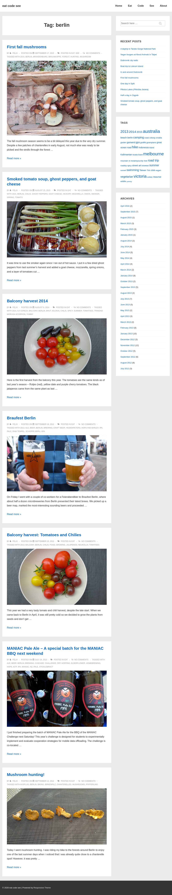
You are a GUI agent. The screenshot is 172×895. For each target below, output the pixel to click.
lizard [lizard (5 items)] (140, 155)
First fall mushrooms (26, 47)
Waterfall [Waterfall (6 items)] (157, 177)
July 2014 (125, 246)
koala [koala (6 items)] (135, 154)
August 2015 (126, 217)
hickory (67, 194)
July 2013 (125, 299)
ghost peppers (40, 194)
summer (78, 311)
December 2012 (128, 339)
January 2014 (127, 275)
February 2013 (127, 328)
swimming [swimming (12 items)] (133, 170)
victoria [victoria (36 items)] (140, 176)
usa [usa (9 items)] (153, 170)
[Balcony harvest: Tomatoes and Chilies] (44, 541)
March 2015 (126, 223)
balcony (33, 311)
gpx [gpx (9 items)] (138, 142)
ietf (15, 667)
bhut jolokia (52, 311)
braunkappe (55, 57)
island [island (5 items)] (151, 148)
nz (31, 667)
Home (118, 5)
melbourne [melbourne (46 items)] (153, 153)
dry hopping (63, 663)
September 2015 (128, 212)
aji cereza (22, 311)
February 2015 (127, 229)
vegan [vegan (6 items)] (158, 170)
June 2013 (125, 304)
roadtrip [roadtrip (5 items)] (124, 166)
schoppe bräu (33, 431)
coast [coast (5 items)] (146, 138)
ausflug (24, 784)
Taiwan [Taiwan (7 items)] (142, 170)
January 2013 (127, 333)
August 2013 (126, 293)
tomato (19, 197)
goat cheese (55, 194)
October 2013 (127, 281)
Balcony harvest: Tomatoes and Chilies (44, 535)
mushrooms (78, 784)
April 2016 (125, 206)
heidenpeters (73, 428)
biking (41, 784)
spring (10, 197)
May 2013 (125, 310)
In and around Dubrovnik (131, 72)
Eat (130, 5)
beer (32, 428)
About (163, 5)
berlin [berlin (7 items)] (130, 137)
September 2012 (128, 357)
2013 (22, 428)
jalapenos (71, 545)
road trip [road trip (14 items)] (153, 160)
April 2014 (125, 264)
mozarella (77, 194)
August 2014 (126, 241)
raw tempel (18, 431)
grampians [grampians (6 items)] (151, 142)
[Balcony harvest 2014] (42, 307)
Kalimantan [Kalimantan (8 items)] (126, 154)
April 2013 (125, 316)
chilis (28, 194)
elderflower (78, 663)
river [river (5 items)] (145, 161)
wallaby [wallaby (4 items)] (150, 177)
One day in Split (128, 83)
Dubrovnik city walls (129, 60)
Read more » (14, 158)
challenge (50, 663)
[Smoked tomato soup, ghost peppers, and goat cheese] (42, 190)
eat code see (11, 6)
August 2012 (126, 363)
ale (27, 428)
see (77, 53)
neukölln (83, 545)
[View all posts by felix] (14, 53)
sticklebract (46, 667)
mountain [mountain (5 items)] (124, 161)
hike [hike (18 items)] (135, 147)
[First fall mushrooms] (44, 53)
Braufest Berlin (21, 418)
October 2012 (127, 351)
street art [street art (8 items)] (136, 165)
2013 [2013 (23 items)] (124, 132)
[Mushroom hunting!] (44, 781)
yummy (29, 314)
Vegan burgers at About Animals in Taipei (139, 54)
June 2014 (125, 252)
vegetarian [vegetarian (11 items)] (127, 176)
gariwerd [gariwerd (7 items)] (131, 142)
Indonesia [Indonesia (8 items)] (143, 147)
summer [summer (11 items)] (154, 165)
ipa (101, 428)
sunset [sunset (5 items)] (123, 170)
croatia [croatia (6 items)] (159, 138)
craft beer (59, 428)
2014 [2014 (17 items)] (132, 131)
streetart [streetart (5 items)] (145, 166)
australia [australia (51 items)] (151, 131)
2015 (22, 57)
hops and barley (90, 428)
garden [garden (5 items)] (123, 142)
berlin (28, 57)
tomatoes (88, 311)
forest (65, 57)
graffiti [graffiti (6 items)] (143, 142)
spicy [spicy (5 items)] (129, 166)
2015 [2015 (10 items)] (139, 132)
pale (9, 431)
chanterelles (64, 784)
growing (60, 545)
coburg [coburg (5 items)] (152, 138)
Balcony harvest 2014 (27, 301)
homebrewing (93, 663)
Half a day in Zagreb (129, 95)
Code (141, 5)
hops (9, 667)
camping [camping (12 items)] (138, 137)
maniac (25, 667)
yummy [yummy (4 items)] (129, 181)
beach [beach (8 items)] (124, 137)
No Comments (93, 53)
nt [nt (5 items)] (129, 161)
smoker (95, 194)
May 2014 (125, 258)
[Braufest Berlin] (44, 424)
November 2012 (128, 345)
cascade (39, 663)
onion (87, 194)
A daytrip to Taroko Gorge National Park (138, 49)
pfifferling (92, 784)
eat (73, 53)
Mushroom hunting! (25, 774)
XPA (43, 431)
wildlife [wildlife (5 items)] (123, 181)
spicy (70, 311)
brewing (48, 428)
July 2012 (125, 368)
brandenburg (40, 57)
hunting (74, 57)
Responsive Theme (42, 888)
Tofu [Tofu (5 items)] (148, 170)
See (152, 5)
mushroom (85, 57)
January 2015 (127, 235)
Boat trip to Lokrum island (132, 66)
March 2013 (126, 322)
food (52, 545)
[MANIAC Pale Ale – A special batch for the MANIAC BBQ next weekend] (41, 660)
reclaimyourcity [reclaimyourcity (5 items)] (137, 161)
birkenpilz (50, 784)
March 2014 (126, 270)
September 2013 (128, 287)
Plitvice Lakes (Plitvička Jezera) (134, 89)
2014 (14, 311)
